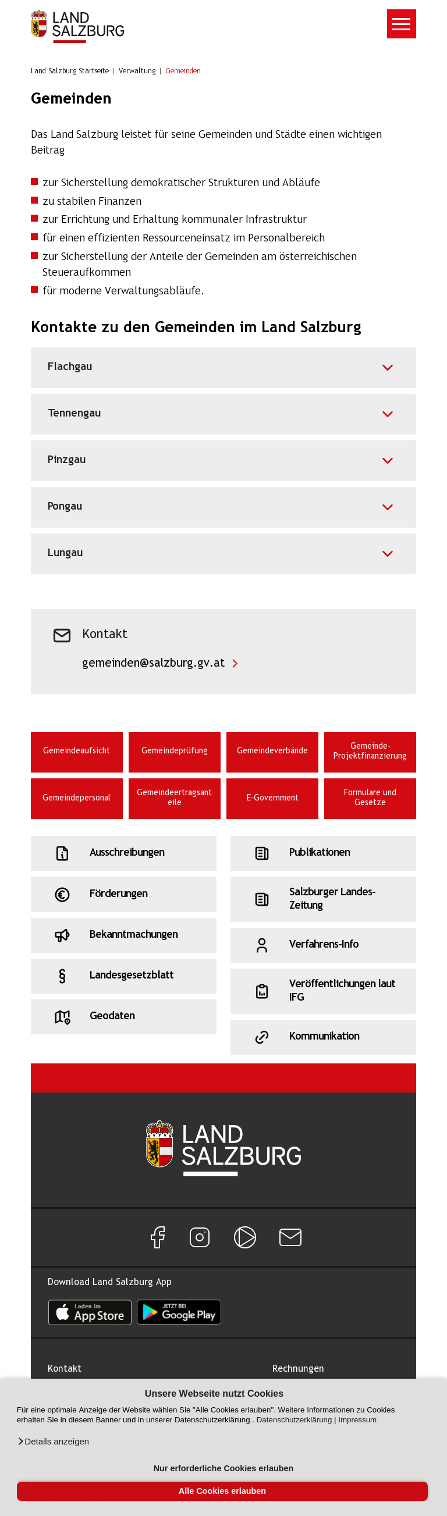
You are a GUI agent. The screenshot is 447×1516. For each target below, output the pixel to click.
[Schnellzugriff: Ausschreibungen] (124, 853)
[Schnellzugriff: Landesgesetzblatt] (124, 976)
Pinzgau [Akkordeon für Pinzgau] (67, 460)
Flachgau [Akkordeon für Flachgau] (70, 367)
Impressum (357, 1419)
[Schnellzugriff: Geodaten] (124, 1016)
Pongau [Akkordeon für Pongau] (65, 507)
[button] (53, 1441)
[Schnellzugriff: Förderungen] (124, 894)
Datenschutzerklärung (294, 1419)
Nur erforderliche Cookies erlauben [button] (224, 1468)
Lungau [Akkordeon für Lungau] (65, 553)
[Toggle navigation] (401, 23)
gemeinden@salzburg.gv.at (153, 663)
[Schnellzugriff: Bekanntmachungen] (124, 935)
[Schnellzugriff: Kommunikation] (323, 1037)
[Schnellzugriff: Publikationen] (323, 853)
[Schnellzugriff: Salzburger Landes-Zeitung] (323, 899)
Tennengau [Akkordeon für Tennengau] (74, 414)
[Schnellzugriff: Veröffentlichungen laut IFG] (323, 991)
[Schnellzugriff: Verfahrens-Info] (323, 945)
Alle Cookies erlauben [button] (222, 1491)
